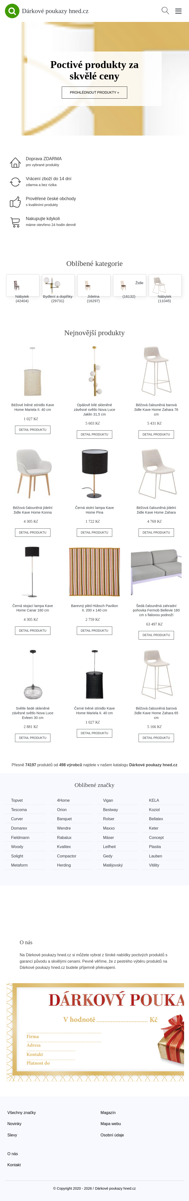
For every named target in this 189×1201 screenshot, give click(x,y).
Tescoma (19, 810)
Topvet (17, 800)
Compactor (66, 856)
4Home (63, 800)
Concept (156, 837)
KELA (154, 800)
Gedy (107, 856)
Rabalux (64, 837)
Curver (17, 819)
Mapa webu (111, 1124)
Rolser (108, 819)
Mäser (108, 837)
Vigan (108, 800)
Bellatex (156, 819)
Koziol (154, 810)
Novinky (14, 1124)
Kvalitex (64, 847)
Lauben (155, 856)
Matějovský (113, 865)
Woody (17, 847)
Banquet (64, 819)
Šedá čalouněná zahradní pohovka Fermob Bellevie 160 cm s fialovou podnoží (156, 610)
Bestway (110, 810)
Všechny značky (21, 1113)
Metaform (19, 865)
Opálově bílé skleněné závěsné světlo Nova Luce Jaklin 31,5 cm (94, 409)
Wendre (64, 828)
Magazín (108, 1113)
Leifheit (109, 847)
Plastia (155, 847)
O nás (12, 1154)
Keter (153, 828)
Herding (64, 865)
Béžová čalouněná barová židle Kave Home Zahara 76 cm (156, 409)
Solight (17, 856)
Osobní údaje (112, 1135)
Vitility (154, 865)
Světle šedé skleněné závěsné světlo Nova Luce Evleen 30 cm (32, 712)
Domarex (19, 828)
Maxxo (109, 828)
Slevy (12, 1135)
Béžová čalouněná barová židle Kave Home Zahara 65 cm (156, 712)
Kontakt (14, 1165)
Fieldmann (20, 837)
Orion (62, 810)
